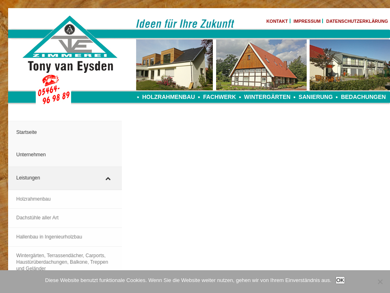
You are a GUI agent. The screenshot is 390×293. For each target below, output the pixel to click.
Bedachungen (363, 97)
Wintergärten (267, 97)
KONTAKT (277, 21)
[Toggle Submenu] (107, 178)
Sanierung (316, 97)
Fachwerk (219, 97)
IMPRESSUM (307, 21)
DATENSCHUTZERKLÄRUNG (357, 21)
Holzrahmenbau (168, 97)
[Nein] (380, 282)
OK (340, 280)
